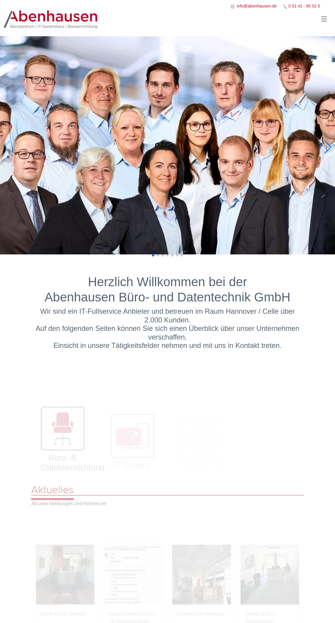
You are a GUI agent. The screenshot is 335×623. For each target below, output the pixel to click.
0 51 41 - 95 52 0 (304, 6)
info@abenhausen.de (256, 6)
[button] (328, 147)
